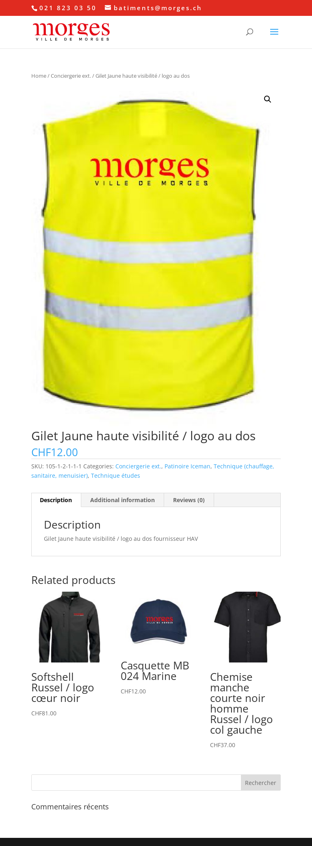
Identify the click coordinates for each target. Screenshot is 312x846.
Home (38, 75)
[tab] (56, 500)
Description (56, 500)
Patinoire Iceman (187, 466)
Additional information (122, 500)
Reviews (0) (189, 500)
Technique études (115, 475)
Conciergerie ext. (71, 75)
